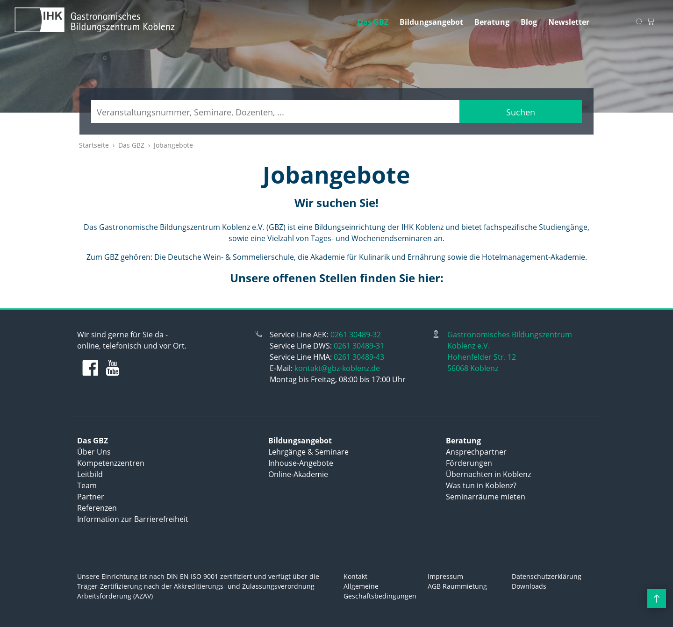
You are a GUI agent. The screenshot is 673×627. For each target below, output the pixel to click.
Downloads (529, 586)
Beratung (491, 22)
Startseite (94, 145)
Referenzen (97, 508)
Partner (90, 497)
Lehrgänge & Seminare (308, 452)
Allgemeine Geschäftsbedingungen (380, 591)
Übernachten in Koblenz (488, 474)
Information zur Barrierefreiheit (132, 519)
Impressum (445, 576)
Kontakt (355, 576)
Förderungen (469, 463)
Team (87, 485)
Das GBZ (373, 22)
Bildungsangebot (431, 22)
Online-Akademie (298, 474)
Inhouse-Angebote (300, 463)
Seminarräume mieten (485, 497)
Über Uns (94, 452)
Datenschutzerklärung (546, 576)
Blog (529, 22)
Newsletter (568, 22)
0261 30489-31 (359, 346)
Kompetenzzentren (110, 463)
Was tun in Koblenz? (481, 485)
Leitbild (90, 474)
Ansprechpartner (476, 452)
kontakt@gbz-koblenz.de (337, 368)
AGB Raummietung (457, 586)
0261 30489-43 (359, 357)
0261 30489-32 (355, 334)
